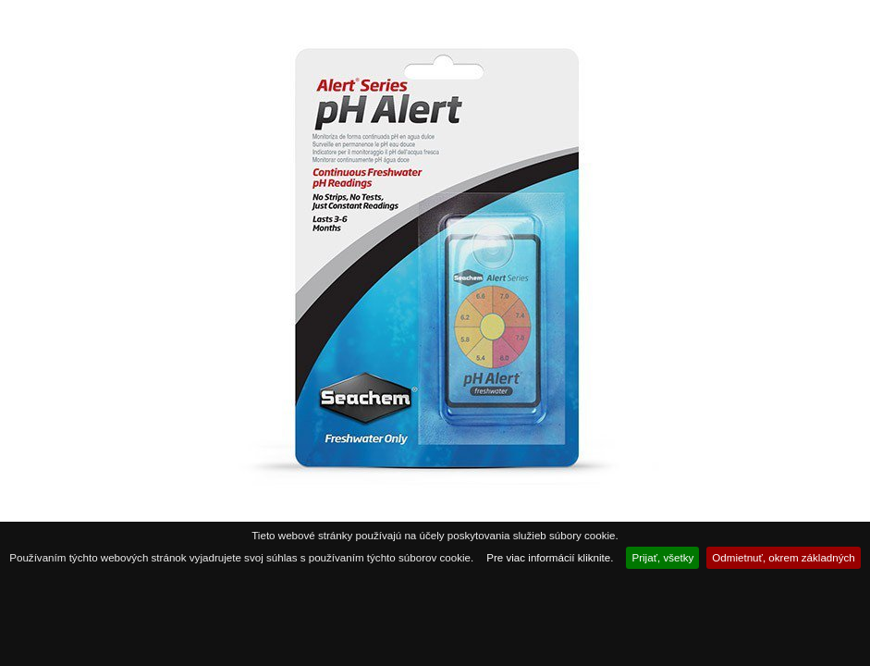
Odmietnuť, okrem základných (783, 557)
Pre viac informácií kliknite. (549, 557)
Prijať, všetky (662, 557)
